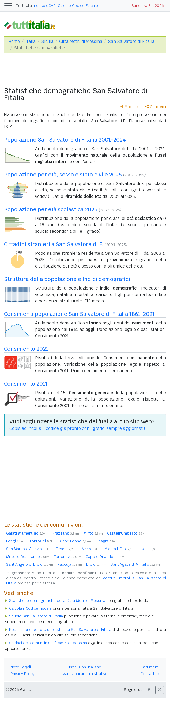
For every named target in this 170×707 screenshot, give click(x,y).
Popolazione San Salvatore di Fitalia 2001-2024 (65, 139)
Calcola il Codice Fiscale (30, 608)
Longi (15, 541)
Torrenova (67, 556)
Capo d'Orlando (105, 556)
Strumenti (151, 667)
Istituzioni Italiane (85, 667)
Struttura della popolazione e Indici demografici (67, 279)
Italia (30, 41)
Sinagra (106, 541)
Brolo (96, 564)
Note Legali (20, 667)
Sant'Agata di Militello (135, 564)
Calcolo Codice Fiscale (78, 5)
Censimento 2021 (26, 348)
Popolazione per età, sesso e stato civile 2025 (63, 174)
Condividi (155, 106)
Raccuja (69, 564)
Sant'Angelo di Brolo (29, 564)
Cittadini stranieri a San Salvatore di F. (53, 244)
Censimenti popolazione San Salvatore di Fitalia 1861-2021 (79, 313)
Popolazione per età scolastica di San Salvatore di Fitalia (60, 629)
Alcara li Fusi (120, 548)
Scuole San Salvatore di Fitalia (36, 616)
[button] (149, 690)
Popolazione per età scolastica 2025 (50, 209)
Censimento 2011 (26, 383)
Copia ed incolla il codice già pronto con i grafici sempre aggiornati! (77, 428)
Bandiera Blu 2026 (147, 5)
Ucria (150, 548)
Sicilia (47, 41)
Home (14, 41)
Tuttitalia (24, 5)
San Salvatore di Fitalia (131, 41)
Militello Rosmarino (28, 556)
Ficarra (66, 548)
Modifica (130, 106)
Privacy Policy (22, 673)
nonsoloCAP (45, 5)
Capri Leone (75, 541)
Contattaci (150, 673)
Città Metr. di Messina (80, 41)
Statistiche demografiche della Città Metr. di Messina (57, 600)
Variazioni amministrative (85, 673)
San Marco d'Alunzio (29, 548)
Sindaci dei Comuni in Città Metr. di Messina (48, 643)
